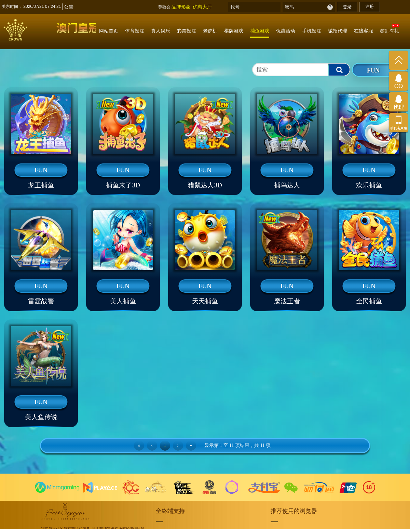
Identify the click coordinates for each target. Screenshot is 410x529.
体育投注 (134, 31)
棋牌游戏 (233, 31)
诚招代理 (337, 31)
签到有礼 (389, 31)
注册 (370, 6)
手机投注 (311, 31)
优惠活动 (285, 31)
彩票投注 (186, 31)
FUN (373, 70)
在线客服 (363, 31)
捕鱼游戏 (259, 31)
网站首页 (108, 31)
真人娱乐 (160, 31)
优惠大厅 (202, 7)
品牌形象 (181, 7)
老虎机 (210, 31)
